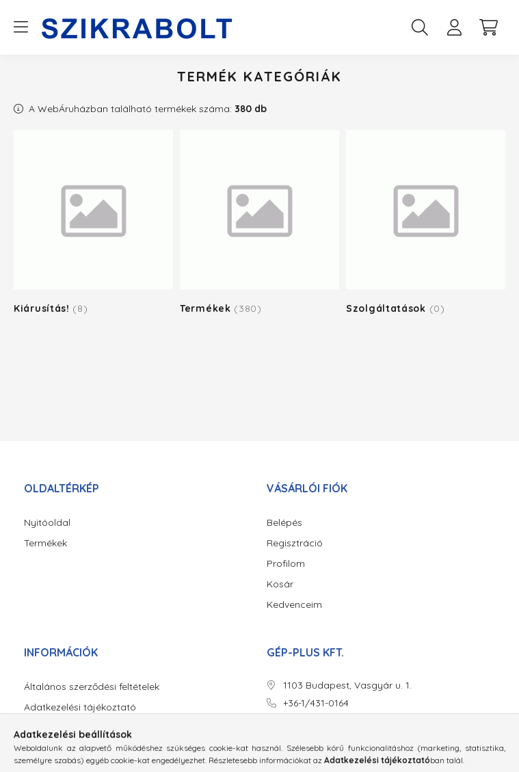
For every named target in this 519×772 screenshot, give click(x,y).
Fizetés (39, 728)
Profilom (286, 564)
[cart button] (488, 27)
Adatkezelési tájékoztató (80, 707)
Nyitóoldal (47, 523)
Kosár (280, 584)
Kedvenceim (294, 605)
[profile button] (454, 27)
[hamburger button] (20, 27)
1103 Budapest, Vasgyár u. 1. (347, 685)
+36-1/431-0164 (316, 703)
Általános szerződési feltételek (91, 687)
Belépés (284, 523)
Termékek (45, 543)
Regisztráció (295, 543)
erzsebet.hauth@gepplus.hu (346, 720)
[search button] (420, 27)
